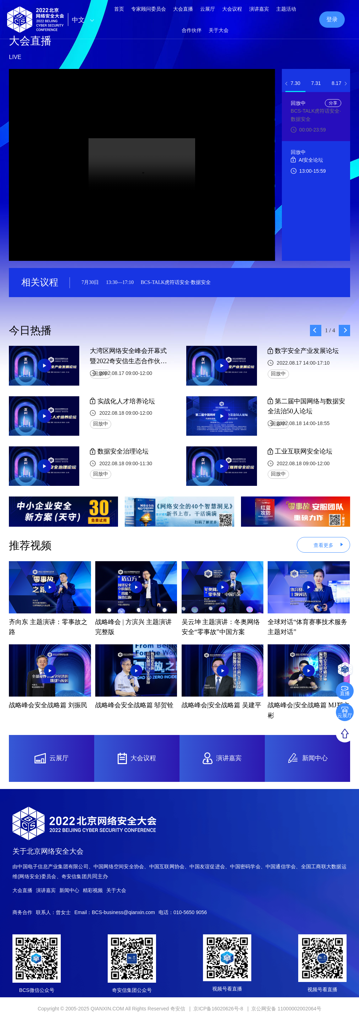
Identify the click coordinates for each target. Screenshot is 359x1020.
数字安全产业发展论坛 (303, 350)
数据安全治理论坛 (119, 451)
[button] (286, 83)
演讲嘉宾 (46, 890)
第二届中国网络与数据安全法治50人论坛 (306, 406)
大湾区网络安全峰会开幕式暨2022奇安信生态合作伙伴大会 (128, 356)
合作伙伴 (192, 30)
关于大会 (219, 30)
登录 (332, 19)
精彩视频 (93, 890)
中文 (85, 19)
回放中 (100, 373)
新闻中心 (69, 890)
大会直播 (22, 890)
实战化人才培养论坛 (122, 401)
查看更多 (323, 545)
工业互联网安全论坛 (300, 451)
